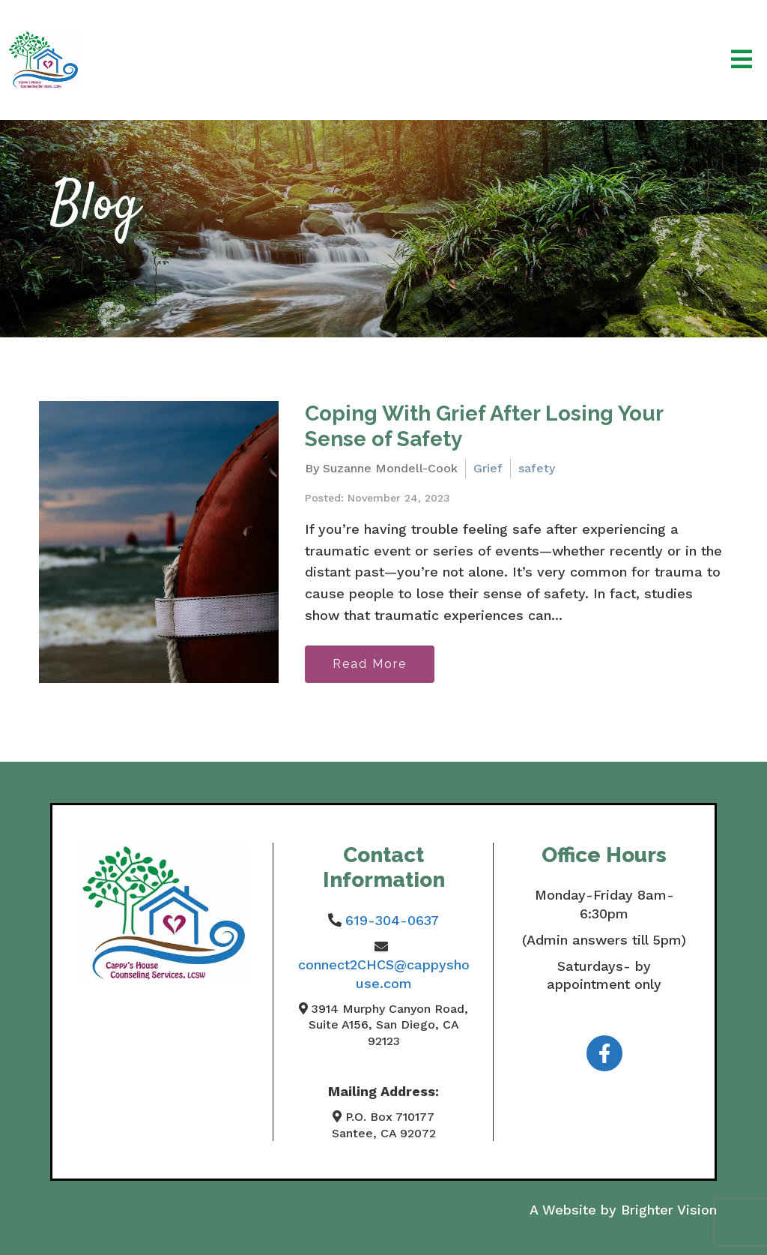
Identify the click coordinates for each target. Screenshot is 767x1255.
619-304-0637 (392, 920)
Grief (488, 468)
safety (536, 468)
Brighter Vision (669, 1210)
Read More (370, 664)
